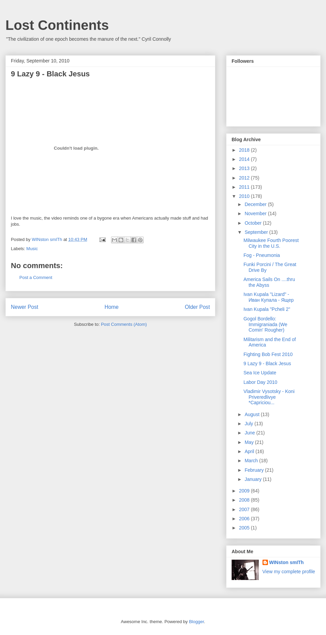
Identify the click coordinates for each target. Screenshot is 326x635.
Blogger (196, 621)
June (250, 432)
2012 (245, 178)
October (253, 223)
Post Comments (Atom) (124, 324)
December (256, 204)
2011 (245, 187)
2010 (245, 196)
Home (112, 307)
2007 (245, 509)
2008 (245, 500)
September (256, 232)
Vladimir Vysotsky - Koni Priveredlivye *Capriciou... (268, 397)
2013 (245, 168)
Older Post (197, 307)
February (254, 470)
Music (32, 248)
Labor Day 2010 (260, 382)
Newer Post (24, 307)
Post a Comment (35, 277)
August (252, 414)
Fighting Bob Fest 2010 (268, 354)
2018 (245, 150)
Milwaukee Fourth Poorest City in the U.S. (271, 243)
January (253, 479)
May (249, 442)
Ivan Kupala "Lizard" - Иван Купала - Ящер (268, 297)
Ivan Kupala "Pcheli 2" (266, 309)
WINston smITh (286, 562)
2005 (245, 527)
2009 (245, 490)
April (249, 451)
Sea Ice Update (259, 372)
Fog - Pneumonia (261, 255)
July (249, 423)
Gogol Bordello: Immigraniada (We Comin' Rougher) (265, 324)
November (256, 213)
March (251, 460)
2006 (245, 518)
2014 (245, 159)
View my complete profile (288, 571)
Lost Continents (57, 25)
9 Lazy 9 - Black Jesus (267, 363)
